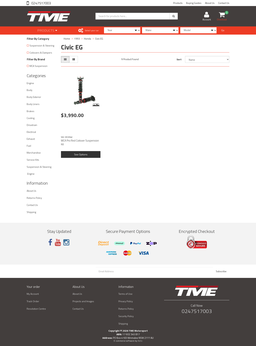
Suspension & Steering (42, 45)
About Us (210, 3)
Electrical (31, 132)
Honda (87, 38)
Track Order (33, 301)
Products (178, 3)
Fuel (29, 146)
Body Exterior (34, 97)
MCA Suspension (38, 66)
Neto (140, 340)
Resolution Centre (36, 309)
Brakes (30, 111)
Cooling (30, 118)
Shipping (31, 212)
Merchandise (34, 152)
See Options (80, 154)
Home (67, 38)
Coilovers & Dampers (41, 52)
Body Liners (33, 104)
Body (29, 90)
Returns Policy (34, 198)
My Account (33, 294)
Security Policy (126, 316)
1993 (77, 38)
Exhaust (31, 139)
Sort (179, 59)
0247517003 (41, 3)
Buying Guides (193, 3)
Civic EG (99, 38)
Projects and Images (83, 301)
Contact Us (223, 3)
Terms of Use (125, 294)
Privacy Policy (125, 301)
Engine (30, 83)
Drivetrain (32, 125)
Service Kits (33, 160)
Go (222, 30)
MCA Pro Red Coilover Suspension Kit (80, 142)
